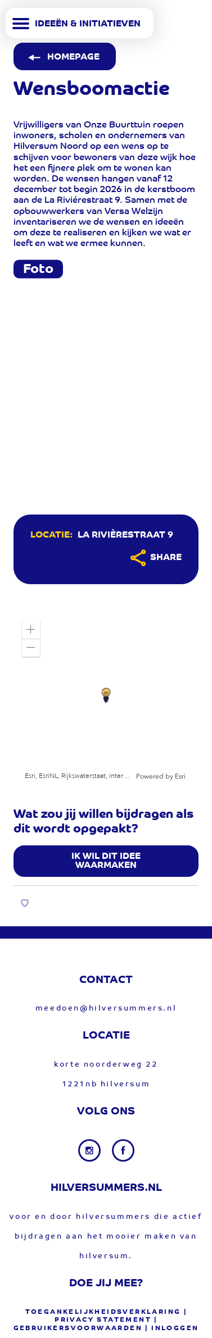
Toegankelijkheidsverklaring (103, 1312)
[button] (31, 630)
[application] (106, 696)
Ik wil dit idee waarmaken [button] (106, 861)
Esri (180, 776)
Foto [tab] (38, 270)
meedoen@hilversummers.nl (106, 1008)
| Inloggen (172, 1328)
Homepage (63, 57)
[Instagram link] (90, 1150)
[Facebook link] (123, 1150)
